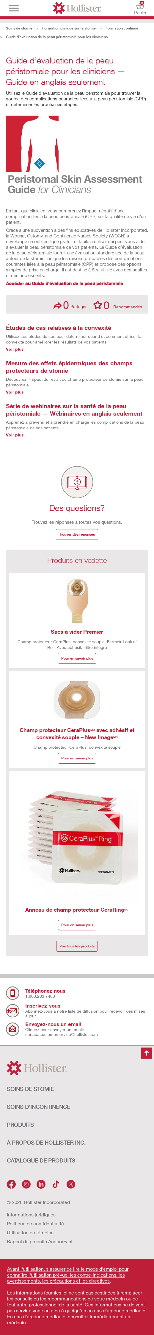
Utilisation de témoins (30, 1232)
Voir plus (15, 349)
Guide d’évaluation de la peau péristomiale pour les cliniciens (57, 37)
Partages (70, 305)
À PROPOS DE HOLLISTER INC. (46, 1142)
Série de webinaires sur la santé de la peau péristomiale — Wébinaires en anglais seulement (74, 409)
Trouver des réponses (77, 534)
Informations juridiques (31, 1214)
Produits (20, 1124)
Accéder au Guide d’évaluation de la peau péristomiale (64, 283)
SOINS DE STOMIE (30, 1089)
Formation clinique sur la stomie (69, 28)
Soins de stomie (19, 28)
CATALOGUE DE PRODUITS (41, 1160)
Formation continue (122, 28)
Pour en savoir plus (77, 658)
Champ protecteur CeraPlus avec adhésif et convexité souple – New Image (77, 733)
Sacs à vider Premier (77, 631)
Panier (140, 8)
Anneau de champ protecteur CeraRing (77, 909)
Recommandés (117, 305)
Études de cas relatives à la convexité (58, 327)
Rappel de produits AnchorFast (40, 1241)
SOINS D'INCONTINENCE (38, 1107)
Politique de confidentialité (35, 1223)
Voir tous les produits (77, 946)
